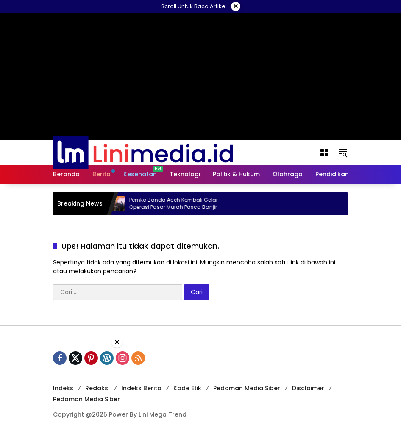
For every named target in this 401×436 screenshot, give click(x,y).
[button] (343, 152)
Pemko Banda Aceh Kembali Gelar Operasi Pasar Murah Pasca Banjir (177, 204)
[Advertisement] (200, 391)
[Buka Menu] (324, 152)
